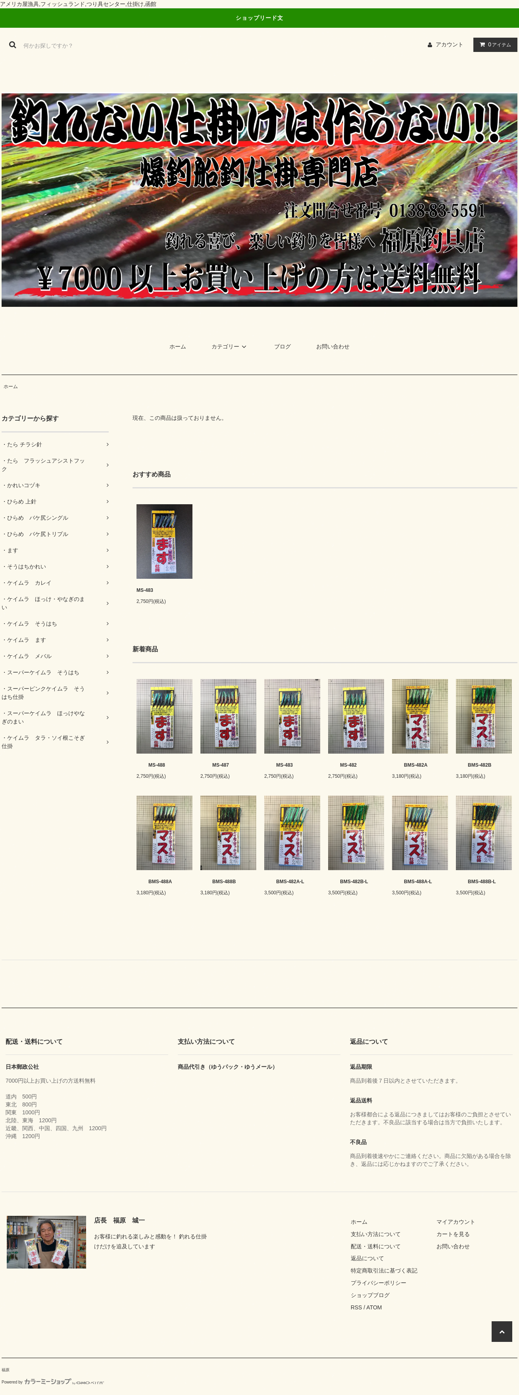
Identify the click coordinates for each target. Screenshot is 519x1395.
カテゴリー (230, 346)
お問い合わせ (333, 346)
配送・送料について (376, 1246)
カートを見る (453, 1234)
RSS (356, 1307)
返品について (367, 1258)
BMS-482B (473, 765)
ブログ (282, 346)
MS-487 (214, 765)
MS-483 (144, 590)
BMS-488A (154, 881)
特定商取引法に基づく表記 (384, 1270)
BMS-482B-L (348, 881)
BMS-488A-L (412, 881)
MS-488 (150, 765)
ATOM (374, 1307)
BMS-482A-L (284, 881)
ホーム (177, 346)
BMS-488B (218, 881)
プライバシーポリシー (378, 1283)
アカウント (449, 44)
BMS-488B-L (476, 881)
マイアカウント (455, 1222)
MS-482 (342, 765)
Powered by (53, 1382)
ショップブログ (370, 1295)
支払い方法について (376, 1234)
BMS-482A (409, 765)
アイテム (493, 44)
